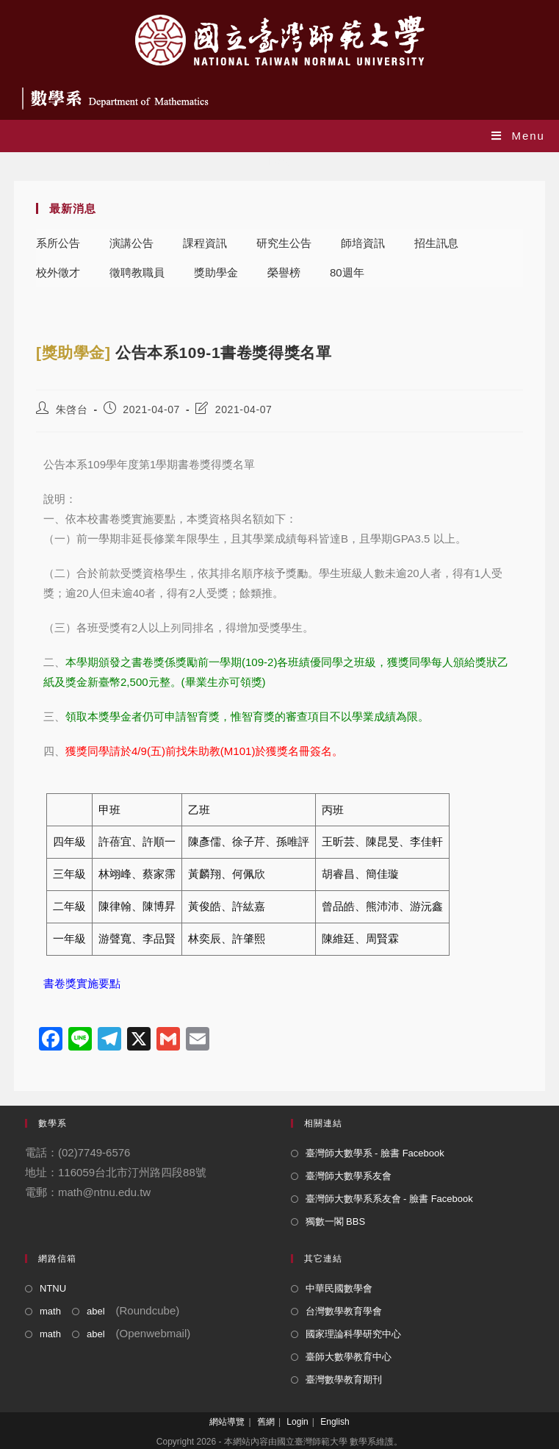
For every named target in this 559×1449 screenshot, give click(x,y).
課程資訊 (205, 243)
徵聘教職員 (137, 272)
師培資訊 (363, 243)
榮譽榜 (283, 272)
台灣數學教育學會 (344, 1311)
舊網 (266, 1422)
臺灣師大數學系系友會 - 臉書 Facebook (389, 1198)
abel (96, 1311)
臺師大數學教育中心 (349, 1356)
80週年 (347, 272)
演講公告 (131, 243)
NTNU (53, 1288)
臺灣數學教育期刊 (344, 1379)
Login (297, 1422)
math (50, 1311)
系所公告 (58, 243)
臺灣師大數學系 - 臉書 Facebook (375, 1153)
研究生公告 (283, 243)
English (334, 1422)
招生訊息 (436, 243)
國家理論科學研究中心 (353, 1333)
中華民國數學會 (339, 1288)
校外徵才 (58, 272)
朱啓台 (72, 409)
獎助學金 (216, 272)
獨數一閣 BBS (336, 1221)
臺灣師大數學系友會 (349, 1175)
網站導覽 (227, 1422)
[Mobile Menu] (518, 135)
